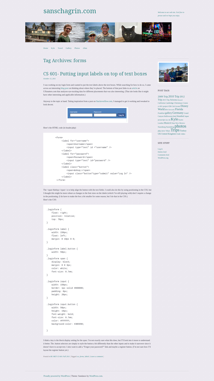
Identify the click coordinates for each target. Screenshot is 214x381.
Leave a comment (96, 356)
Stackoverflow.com (104, 101)
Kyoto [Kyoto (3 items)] (181, 120)
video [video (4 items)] (183, 134)
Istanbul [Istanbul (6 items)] (180, 116)
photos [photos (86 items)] (180, 126)
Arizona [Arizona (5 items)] (173, 100)
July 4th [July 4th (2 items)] (167, 120)
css (78, 356)
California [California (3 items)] (161, 103)
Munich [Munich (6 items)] (167, 123)
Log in (160, 149)
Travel (60, 48)
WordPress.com (95, 376)
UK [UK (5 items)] (159, 134)
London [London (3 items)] (160, 123)
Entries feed (162, 152)
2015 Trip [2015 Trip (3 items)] (166, 100)
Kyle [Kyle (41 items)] (174, 119)
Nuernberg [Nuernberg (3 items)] (162, 127)
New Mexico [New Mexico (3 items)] (180, 123)
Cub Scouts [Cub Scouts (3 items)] (176, 106)
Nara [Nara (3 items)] (173, 123)
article (134, 88)
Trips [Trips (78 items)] (175, 130)
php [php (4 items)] (159, 131)
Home (45, 48)
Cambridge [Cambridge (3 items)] (170, 103)
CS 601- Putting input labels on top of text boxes (95, 73)
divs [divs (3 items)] (166, 110)
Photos (77, 48)
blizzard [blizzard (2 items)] (179, 100)
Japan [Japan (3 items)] (187, 116)
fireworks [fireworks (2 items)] (172, 109)
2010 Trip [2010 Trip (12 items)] (173, 96)
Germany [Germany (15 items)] (177, 112)
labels (87, 356)
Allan (85, 48)
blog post (65, 88)
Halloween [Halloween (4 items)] (168, 116)
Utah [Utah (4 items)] (178, 134)
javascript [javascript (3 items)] (161, 120)
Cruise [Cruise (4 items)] (185, 103)
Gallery (68, 48)
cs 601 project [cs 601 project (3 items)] (163, 106)
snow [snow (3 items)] (163, 131)
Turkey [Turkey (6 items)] (183, 130)
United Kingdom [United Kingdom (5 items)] (168, 134)
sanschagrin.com (70, 11)
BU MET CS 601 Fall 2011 (60, 356)
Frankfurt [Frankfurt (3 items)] (161, 113)
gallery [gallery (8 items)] (168, 112)
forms (82, 356)
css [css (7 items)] (169, 106)
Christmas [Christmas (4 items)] (178, 103)
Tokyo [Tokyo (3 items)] (168, 131)
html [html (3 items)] (174, 116)
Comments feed (163, 155)
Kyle (53, 48)
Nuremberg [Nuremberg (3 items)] (170, 127)
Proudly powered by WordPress (57, 376)
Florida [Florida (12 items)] (179, 109)
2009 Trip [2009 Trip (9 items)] (163, 96)
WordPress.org (163, 158)
